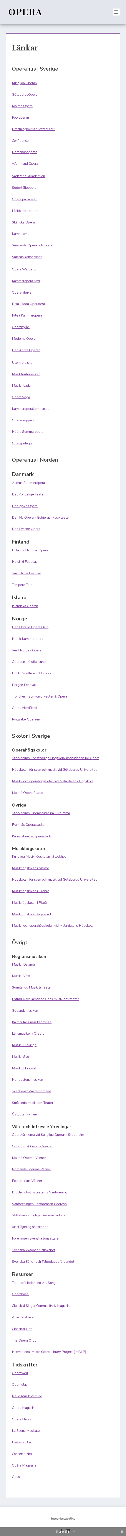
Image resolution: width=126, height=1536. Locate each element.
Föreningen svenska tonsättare (35, 1238)
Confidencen (21, 140)
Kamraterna (20, 233)
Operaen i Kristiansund (29, 661)
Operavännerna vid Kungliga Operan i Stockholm (48, 1134)
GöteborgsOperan (25, 94)
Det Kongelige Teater (28, 494)
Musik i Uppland (24, 1068)
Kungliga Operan (24, 83)
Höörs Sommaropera (27, 431)
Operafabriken (22, 292)
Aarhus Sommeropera (28, 482)
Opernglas (20, 1384)
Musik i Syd (20, 1056)
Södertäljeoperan (25, 187)
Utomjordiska (22, 362)
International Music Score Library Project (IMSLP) (49, 1351)
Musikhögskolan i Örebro (30, 891)
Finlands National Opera (30, 550)
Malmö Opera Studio (27, 792)
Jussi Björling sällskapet (30, 1226)
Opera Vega (21, 397)
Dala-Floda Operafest (28, 303)
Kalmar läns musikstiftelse (31, 1022)
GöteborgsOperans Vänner (32, 1146)
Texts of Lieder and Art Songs (34, 1282)
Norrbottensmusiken (27, 1079)
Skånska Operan (24, 222)
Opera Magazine (24, 1407)
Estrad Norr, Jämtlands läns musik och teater (45, 999)
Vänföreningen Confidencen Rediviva (39, 1204)
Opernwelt (20, 1373)
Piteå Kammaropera (27, 315)
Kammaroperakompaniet (30, 408)
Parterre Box (22, 1442)
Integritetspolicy (63, 1519)
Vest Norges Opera (26, 650)
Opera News (21, 1419)
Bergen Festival (24, 684)
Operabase (20, 1294)
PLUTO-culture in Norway (31, 673)
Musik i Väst (21, 975)
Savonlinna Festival (26, 573)
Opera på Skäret (24, 199)
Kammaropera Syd (26, 281)
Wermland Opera (25, 163)
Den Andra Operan (26, 350)
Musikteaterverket (26, 374)
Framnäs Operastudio (28, 824)
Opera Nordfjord (24, 707)
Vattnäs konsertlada (27, 257)
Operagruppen (23, 420)
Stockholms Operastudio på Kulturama (41, 813)
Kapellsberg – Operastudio (32, 836)
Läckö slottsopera (25, 210)
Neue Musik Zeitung (27, 1396)
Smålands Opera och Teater (33, 245)
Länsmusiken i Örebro (28, 1033)
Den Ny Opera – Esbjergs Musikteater (41, 517)
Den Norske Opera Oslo (30, 627)
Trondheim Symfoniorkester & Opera (39, 696)
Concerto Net (22, 1453)
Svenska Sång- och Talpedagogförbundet (43, 1261)
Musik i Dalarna (23, 964)
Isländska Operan (25, 606)
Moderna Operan (24, 338)
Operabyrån (21, 327)
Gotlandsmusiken (25, 1010)
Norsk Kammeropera (27, 638)
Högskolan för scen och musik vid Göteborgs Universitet (54, 769)
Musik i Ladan (22, 385)
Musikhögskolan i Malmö (30, 868)
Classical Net (22, 1328)
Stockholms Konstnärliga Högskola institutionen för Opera (55, 758)
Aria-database (23, 1317)
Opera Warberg (24, 269)
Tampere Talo (22, 584)
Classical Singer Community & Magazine (41, 1305)
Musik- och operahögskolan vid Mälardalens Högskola (52, 781)
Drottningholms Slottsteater (33, 129)
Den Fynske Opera (26, 528)
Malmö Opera (22, 106)
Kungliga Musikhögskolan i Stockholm (40, 856)
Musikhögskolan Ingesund (31, 914)
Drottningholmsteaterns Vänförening (39, 1192)
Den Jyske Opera (25, 506)
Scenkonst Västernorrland (31, 1091)
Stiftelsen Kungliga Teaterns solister (39, 1215)
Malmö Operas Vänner (29, 1157)
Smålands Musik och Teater (32, 1102)
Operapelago (22, 443)
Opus (16, 1476)
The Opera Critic (24, 1340)
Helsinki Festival (24, 561)
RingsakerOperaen (26, 719)
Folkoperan (20, 117)
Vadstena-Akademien (28, 176)
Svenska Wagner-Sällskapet (33, 1250)
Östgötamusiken (24, 1114)
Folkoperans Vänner (27, 1180)
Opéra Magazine (24, 1465)
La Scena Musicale (26, 1430)
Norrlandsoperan (24, 152)
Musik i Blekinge (24, 1045)
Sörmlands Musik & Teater (32, 987)
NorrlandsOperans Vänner (31, 1169)
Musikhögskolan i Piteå (29, 902)
